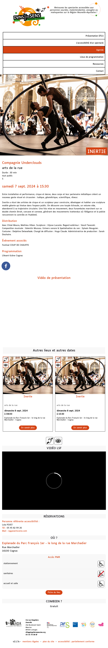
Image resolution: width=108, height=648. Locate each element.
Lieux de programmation (92, 57)
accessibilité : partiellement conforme (76, 642)
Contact (100, 71)
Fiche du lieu (54, 592)
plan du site (48, 642)
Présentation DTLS (95, 36)
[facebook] (5, 266)
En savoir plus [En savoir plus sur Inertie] (28, 428)
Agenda (100, 50)
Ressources (98, 64)
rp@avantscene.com (17, 531)
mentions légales (30, 642)
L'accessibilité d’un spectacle (90, 43)
